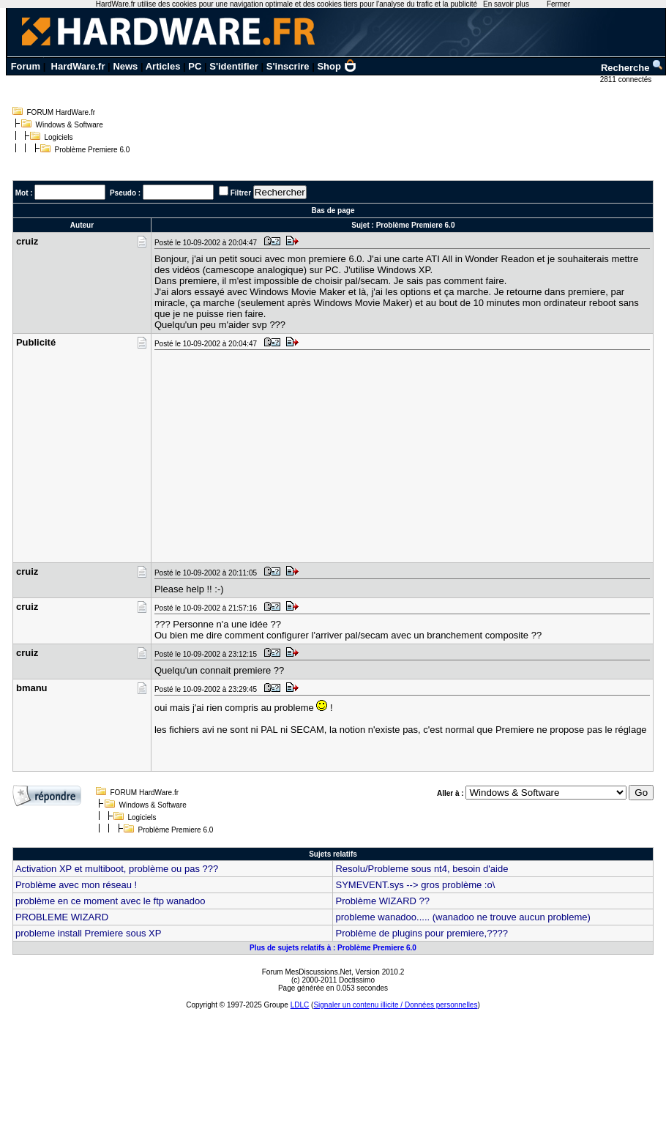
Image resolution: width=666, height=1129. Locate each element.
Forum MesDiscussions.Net (306, 972)
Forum (25, 66)
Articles (163, 66)
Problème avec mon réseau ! (76, 884)
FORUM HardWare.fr (61, 112)
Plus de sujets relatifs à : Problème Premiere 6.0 (333, 948)
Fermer (558, 4)
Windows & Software (69, 125)
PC (194, 66)
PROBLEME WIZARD (61, 917)
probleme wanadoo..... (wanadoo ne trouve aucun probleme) (462, 917)
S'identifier (233, 66)
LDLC (300, 1005)
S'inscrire (288, 66)
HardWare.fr (78, 66)
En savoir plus (506, 4)
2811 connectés (627, 79)
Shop (336, 66)
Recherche (632, 67)
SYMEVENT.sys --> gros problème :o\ (415, 884)
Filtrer (241, 193)
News (125, 66)
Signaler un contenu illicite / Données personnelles (395, 1005)
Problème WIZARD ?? (382, 900)
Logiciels (59, 137)
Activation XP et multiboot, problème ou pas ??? (116, 868)
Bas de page (333, 210)
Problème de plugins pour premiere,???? (421, 933)
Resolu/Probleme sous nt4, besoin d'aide (421, 868)
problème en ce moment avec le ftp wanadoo (110, 900)
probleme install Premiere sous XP (88, 933)
